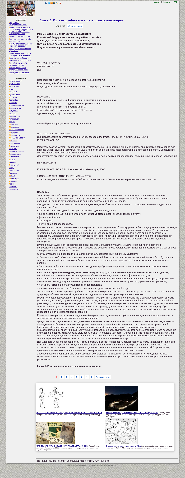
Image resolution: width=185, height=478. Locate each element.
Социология (14, 165)
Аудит (11, 89)
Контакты (166, 2)
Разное (12, 159)
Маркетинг (13, 124)
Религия (12, 162)
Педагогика (13, 146)
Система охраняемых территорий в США (123, 446)
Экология (13, 187)
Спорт (11, 168)
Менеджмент (14, 135)
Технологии (14, 170)
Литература (14, 119)
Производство (15, 154)
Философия (14, 178)
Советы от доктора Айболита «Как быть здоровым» (21, 45)
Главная (157, 2)
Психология (14, 157)
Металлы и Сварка (17, 138)
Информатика (15, 108)
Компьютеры (14, 116)
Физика (12, 176)
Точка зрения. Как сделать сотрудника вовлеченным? (20, 54)
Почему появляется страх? (20, 36)
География (13, 100)
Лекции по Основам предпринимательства (18, 69)
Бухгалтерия (14, 94)
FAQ (175, 2)
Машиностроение (16, 130)
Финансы (13, 181)
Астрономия (14, 86)
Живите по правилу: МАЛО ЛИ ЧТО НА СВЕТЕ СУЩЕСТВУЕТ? (132, 413)
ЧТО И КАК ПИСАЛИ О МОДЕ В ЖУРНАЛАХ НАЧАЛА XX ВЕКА (62, 446)
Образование (14, 143)
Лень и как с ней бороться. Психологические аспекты (20, 59)
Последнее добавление (19, 72)
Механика (13, 141)
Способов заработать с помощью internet (19, 64)
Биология (13, 92)
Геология (13, 103)
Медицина (13, 132)
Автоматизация (15, 81)
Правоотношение (16, 151)
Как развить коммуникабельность (18, 24)
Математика (14, 127)
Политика (13, 149)
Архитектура (14, 84)
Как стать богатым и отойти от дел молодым (21, 40)
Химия (12, 184)
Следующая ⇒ (75, 26)
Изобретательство (16, 105)
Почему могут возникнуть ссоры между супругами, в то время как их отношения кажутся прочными (21, 30)
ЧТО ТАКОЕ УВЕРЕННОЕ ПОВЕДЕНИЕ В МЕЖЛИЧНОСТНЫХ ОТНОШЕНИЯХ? (69, 413)
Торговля (13, 173)
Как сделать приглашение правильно (20, 50)
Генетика (13, 97)
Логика (12, 122)
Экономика (13, 189)
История (12, 113)
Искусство (13, 111)
